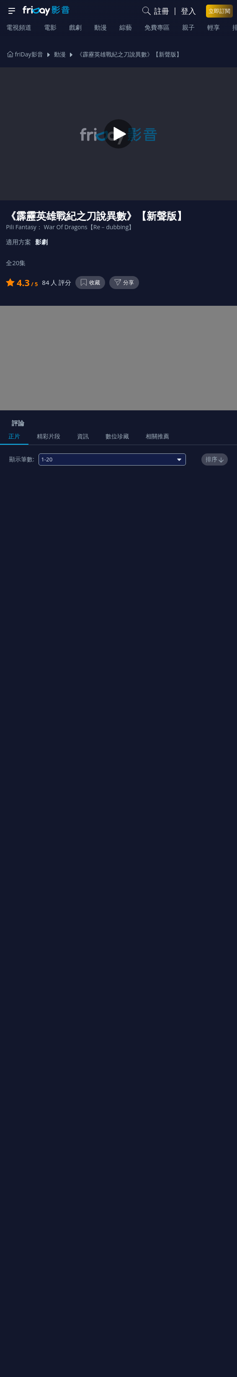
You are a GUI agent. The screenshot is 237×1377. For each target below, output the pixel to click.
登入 (188, 11)
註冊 (161, 11)
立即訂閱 (219, 11)
